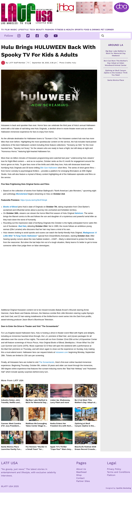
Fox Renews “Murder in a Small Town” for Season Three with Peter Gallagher (36, 448)
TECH (32, 30)
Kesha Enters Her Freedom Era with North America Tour (61, 424)
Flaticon (111, 475)
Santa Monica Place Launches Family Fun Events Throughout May (11, 448)
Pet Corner (107, 30)
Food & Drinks (92, 30)
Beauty (40, 30)
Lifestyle (23, 30)
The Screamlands (46, 362)
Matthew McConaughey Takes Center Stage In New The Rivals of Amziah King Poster (36, 424)
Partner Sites (83, 481)
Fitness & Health (64, 30)
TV (2, 30)
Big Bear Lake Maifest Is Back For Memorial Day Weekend (36, 401)
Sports (79, 30)
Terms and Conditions (118, 472)
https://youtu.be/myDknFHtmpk (33, 200)
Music (13, 30)
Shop (79, 475)
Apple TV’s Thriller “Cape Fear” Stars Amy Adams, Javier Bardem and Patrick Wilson (60, 448)
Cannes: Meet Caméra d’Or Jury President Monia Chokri (11, 424)
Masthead (81, 472)
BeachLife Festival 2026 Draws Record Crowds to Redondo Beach (85, 448)
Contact (80, 478)
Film (7, 30)
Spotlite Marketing (123, 488)
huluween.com (62, 352)
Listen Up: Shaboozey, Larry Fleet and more (60, 401)
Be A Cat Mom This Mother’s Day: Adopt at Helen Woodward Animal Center (86, 401)
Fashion (49, 30)
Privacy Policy (114, 469)
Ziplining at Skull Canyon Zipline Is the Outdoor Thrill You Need (85, 424)
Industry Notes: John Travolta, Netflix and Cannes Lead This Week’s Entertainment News (11, 401)
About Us (81, 469)
